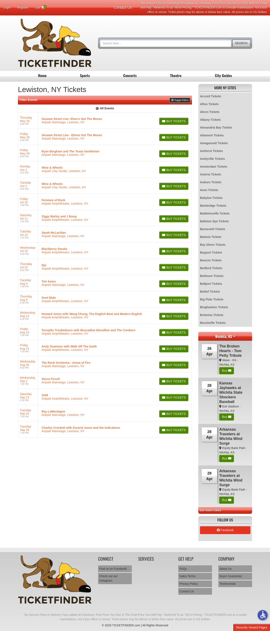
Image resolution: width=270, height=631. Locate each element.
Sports (85, 75)
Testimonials (227, 583)
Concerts (130, 75)
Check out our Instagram (108, 578)
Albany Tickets (210, 119)
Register (22, 7)
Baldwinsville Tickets (215, 213)
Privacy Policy (188, 583)
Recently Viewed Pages (251, 627)
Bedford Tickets (211, 268)
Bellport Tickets (211, 283)
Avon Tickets (209, 190)
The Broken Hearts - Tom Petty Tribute (230, 351)
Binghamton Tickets (214, 307)
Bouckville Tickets (213, 322)
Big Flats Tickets (211, 299)
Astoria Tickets (210, 174)
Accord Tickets (210, 96)
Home (42, 75)
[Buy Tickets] (173, 121)
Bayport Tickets (211, 252)
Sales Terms (187, 576)
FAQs (183, 568)
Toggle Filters (179, 100)
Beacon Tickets (210, 260)
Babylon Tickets (211, 197)
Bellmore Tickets (212, 276)
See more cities (210, 510)
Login (6, 7)
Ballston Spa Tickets (214, 221)
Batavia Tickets (210, 237)
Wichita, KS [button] (223, 336)
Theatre (175, 75)
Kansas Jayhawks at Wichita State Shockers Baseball (230, 392)
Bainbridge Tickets (213, 205)
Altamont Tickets (212, 135)
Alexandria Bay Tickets (216, 127)
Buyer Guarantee (230, 576)
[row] (105, 121)
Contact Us (122, 7)
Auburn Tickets (210, 182)
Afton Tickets (209, 104)
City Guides (223, 75)
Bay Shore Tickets (212, 244)
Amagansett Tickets (214, 143)
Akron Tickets (209, 112)
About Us (225, 568)
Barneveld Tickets (212, 229)
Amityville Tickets (212, 158)
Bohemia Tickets (211, 315)
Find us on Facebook (113, 568)
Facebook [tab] (225, 530)
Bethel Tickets (210, 291)
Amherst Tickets (211, 151)
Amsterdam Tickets (213, 166)
